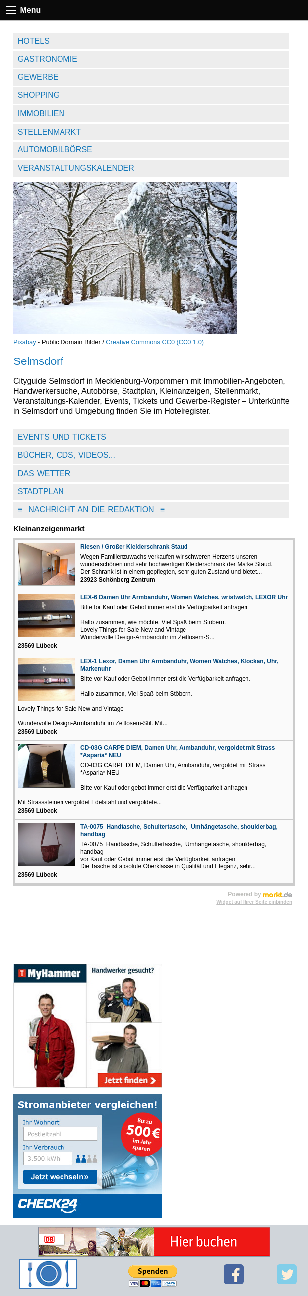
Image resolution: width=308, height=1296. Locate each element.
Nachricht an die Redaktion (91, 509)
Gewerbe (38, 77)
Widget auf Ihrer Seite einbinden (254, 902)
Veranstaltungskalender (76, 168)
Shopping (39, 95)
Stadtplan (41, 491)
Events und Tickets (62, 437)
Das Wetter (44, 473)
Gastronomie (47, 59)
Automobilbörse (55, 149)
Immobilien (41, 113)
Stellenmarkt (49, 132)
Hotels (34, 41)
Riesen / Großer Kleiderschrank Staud (133, 546)
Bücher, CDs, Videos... (66, 455)
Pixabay (24, 342)
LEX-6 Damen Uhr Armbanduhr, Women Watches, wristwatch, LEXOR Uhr (184, 597)
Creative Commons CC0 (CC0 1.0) (155, 342)
